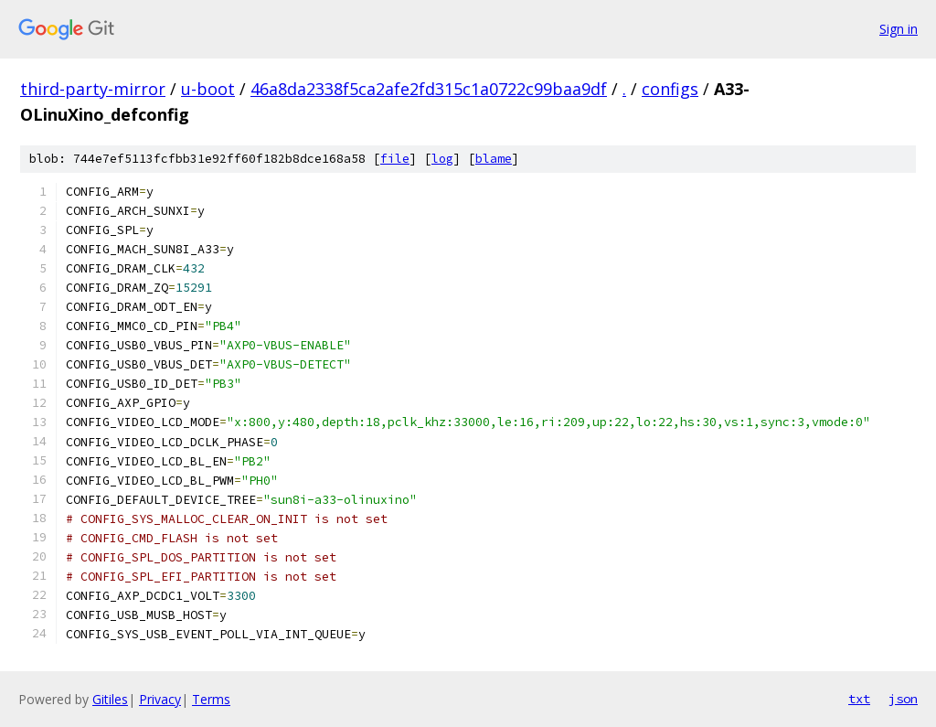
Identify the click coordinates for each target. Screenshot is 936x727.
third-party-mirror (92, 89)
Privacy (160, 699)
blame (493, 158)
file (395, 158)
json (903, 698)
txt (859, 698)
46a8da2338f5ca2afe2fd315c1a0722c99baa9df (428, 89)
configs (670, 89)
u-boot (208, 89)
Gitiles (110, 699)
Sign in (898, 28)
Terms (211, 699)
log (442, 158)
